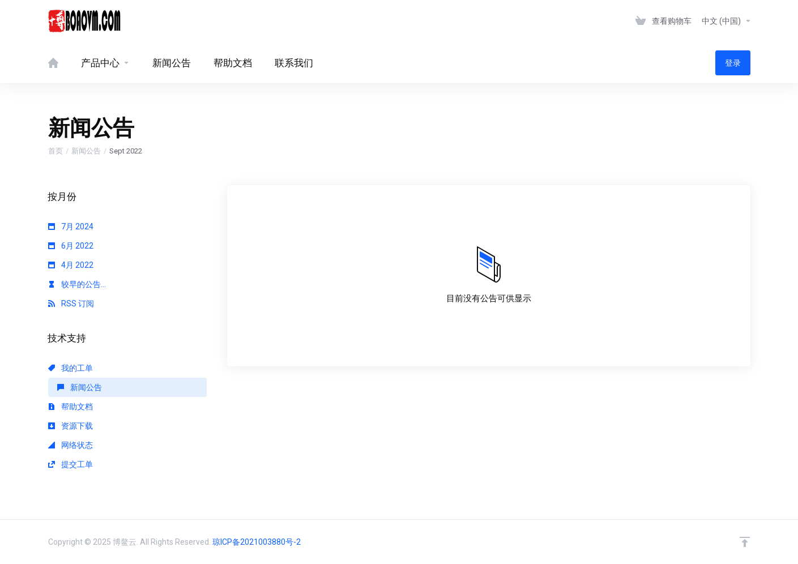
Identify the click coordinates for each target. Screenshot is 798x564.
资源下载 (70, 425)
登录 (733, 62)
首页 (55, 151)
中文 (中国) (727, 20)
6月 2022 (70, 245)
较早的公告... (77, 284)
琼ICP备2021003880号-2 (256, 541)
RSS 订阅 (71, 303)
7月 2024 (70, 226)
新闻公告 (86, 151)
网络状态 (70, 445)
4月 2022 (70, 265)
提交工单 (70, 464)
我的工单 (70, 368)
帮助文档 (70, 406)
